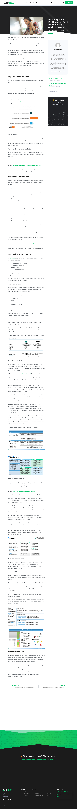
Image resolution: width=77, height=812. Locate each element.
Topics (51, 3)
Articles (50, 35)
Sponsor (56, 2)
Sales (36, 796)
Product (49, 801)
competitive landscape (24, 87)
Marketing (37, 797)
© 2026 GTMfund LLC (67, 808)
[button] (63, 3)
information (13, 261)
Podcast (40, 2)
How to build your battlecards (18, 74)
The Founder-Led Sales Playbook (56, 91)
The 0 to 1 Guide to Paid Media (55, 80)
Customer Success (39, 799)
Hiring (48, 796)
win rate (40, 229)
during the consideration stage (15, 102)
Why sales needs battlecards (18, 70)
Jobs (60, 2)
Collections (45, 3)
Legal (4, 808)
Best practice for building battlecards (20, 72)
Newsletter (34, 2)
